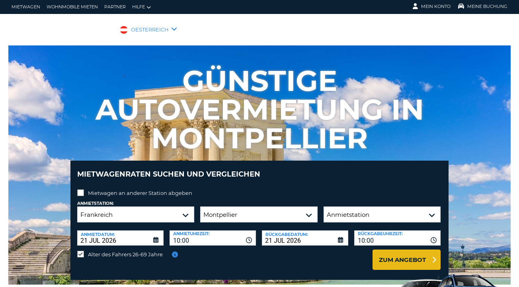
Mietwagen (26, 7)
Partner (115, 7)
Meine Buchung (482, 6)
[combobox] (212, 232)
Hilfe (141, 7)
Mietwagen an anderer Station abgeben (140, 187)
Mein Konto (432, 6)
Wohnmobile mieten (72, 7)
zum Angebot (402, 254)
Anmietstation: (95, 197)
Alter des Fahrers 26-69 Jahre (125, 248)
